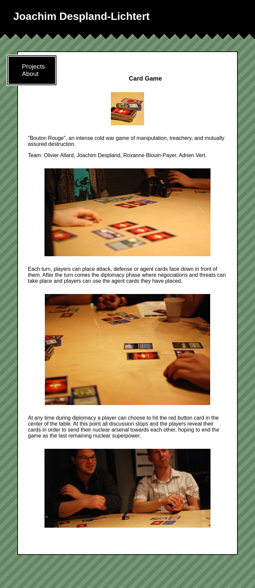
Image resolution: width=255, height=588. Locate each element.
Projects (33, 66)
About (30, 73)
